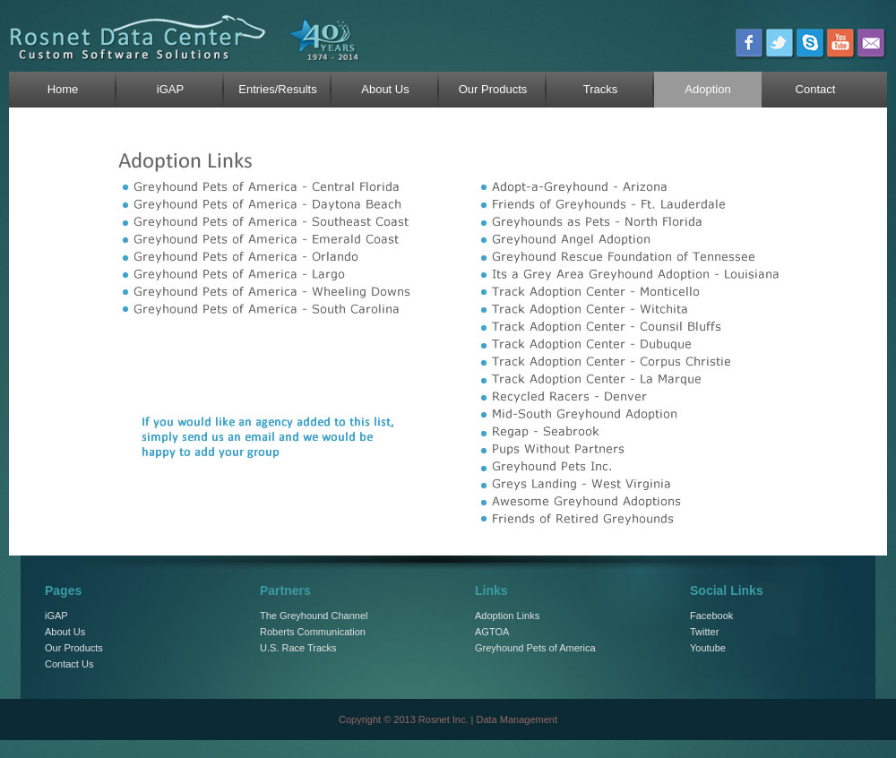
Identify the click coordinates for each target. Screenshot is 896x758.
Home (63, 89)
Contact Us (69, 664)
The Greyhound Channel (313, 615)
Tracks (600, 89)
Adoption (707, 89)
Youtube (708, 647)
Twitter (704, 631)
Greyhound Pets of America (535, 647)
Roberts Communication (313, 631)
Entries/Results (277, 89)
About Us (385, 89)
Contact (816, 89)
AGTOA (492, 631)
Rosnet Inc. (443, 719)
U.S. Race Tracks (298, 647)
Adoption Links (507, 615)
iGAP (170, 89)
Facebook (711, 615)
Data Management (516, 719)
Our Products (493, 89)
